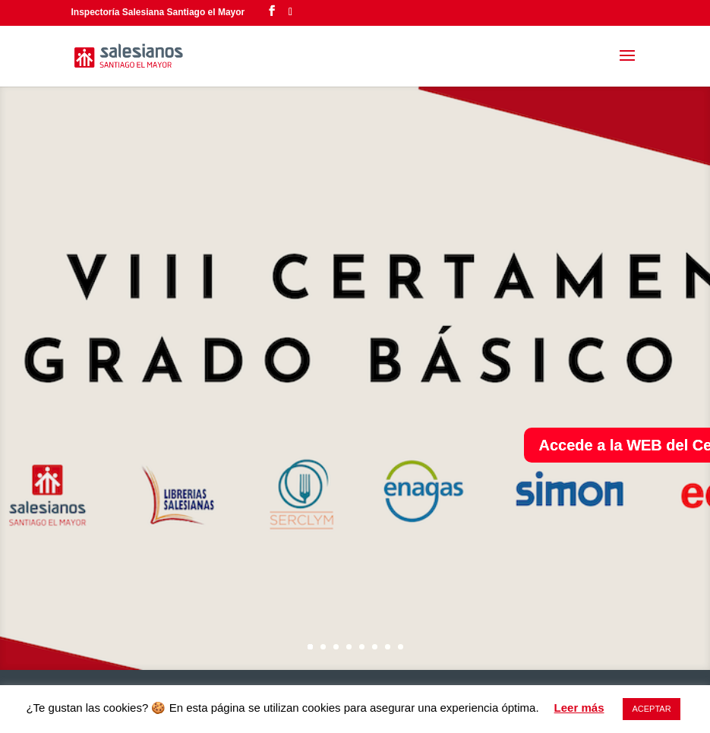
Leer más (579, 707)
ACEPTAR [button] (651, 708)
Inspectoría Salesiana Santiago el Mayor (158, 12)
